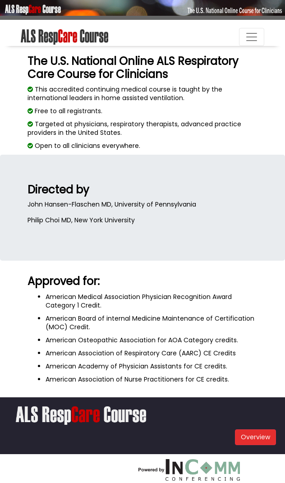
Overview (255, 437)
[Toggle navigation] (251, 37)
